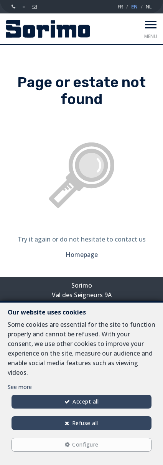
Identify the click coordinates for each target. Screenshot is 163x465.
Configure (85, 444)
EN (134, 6)
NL (148, 6)
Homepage (82, 254)
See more (20, 387)
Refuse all (85, 423)
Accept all (85, 401)
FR (120, 6)
